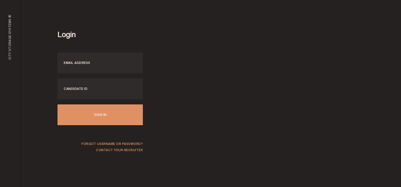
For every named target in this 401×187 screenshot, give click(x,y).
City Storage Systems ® (10, 37)
